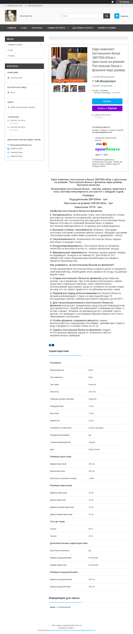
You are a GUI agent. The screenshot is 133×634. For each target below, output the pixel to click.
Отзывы (11, 56)
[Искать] (106, 16)
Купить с (107, 108)
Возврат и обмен (107, 28)
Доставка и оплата (83, 28)
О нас (24, 28)
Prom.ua (78, 625)
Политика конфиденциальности (83, 630)
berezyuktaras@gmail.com (21, 145)
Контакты (37, 28)
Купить (107, 101)
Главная (11, 28)
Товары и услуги (56, 28)
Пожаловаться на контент (60, 630)
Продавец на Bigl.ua (66, 628)
